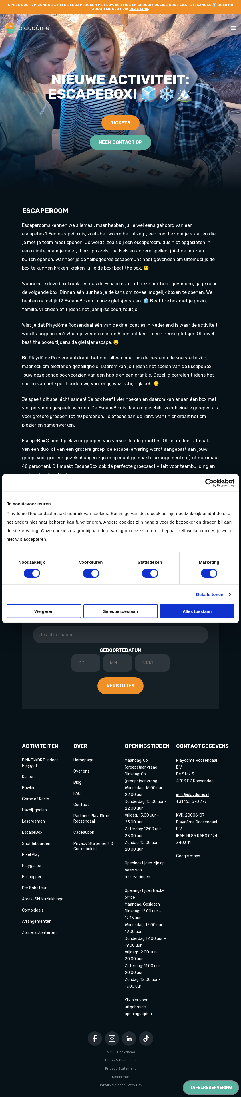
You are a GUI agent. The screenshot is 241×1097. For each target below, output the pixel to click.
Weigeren (43, 611)
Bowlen (28, 787)
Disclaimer (120, 1077)
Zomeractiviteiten (39, 932)
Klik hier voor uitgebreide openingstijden (138, 1007)
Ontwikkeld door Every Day (120, 1085)
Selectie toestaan (120, 611)
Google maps (188, 856)
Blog (77, 782)
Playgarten (32, 865)
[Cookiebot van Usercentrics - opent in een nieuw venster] (209, 482)
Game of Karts (35, 799)
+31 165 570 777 (191, 801)
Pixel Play (31, 854)
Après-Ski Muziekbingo (42, 899)
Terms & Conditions (121, 1060)
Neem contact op (120, 142)
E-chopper (31, 876)
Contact (81, 804)
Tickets (120, 123)
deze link (138, 9)
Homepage (83, 760)
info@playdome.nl (192, 794)
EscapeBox (32, 832)
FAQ (77, 793)
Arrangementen (36, 921)
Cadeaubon (83, 832)
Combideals (32, 910)
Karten (28, 776)
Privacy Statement (120, 1068)
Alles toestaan (197, 611)
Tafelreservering (211, 1087)
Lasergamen (33, 821)
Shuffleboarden (36, 843)
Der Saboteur (34, 888)
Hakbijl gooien (34, 810)
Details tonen (209, 594)
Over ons (81, 771)
